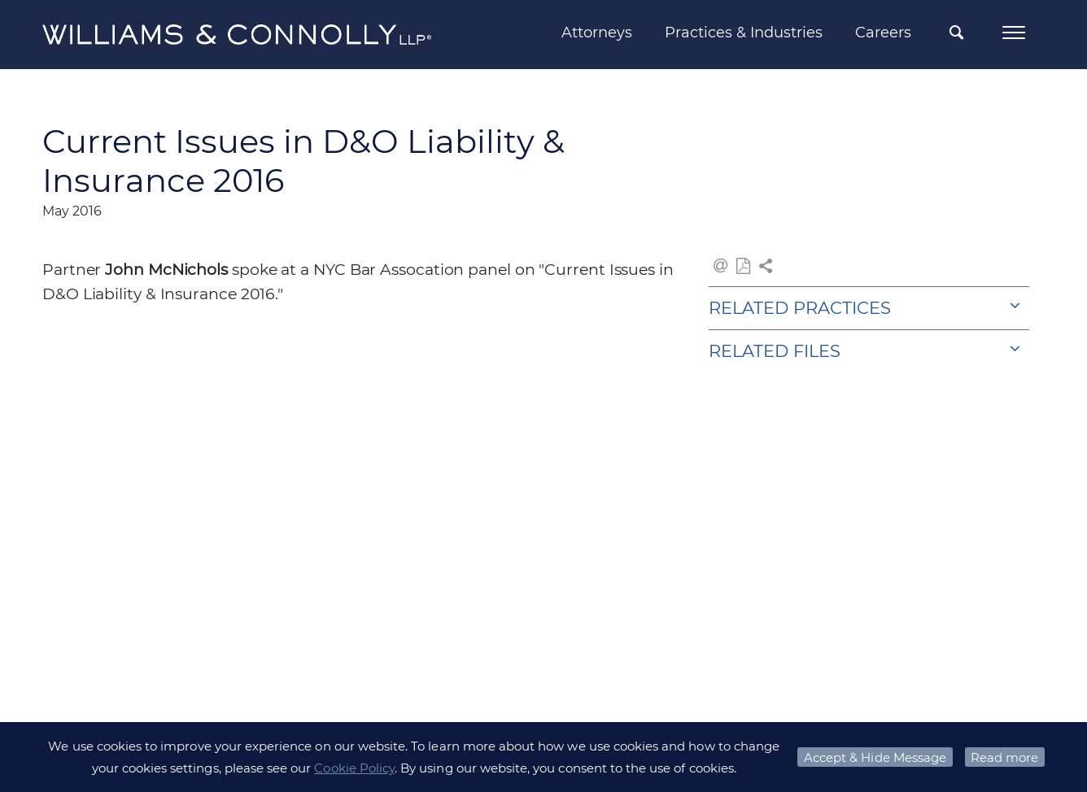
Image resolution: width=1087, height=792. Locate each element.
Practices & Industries (744, 32)
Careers (883, 32)
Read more (1004, 757)
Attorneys (596, 32)
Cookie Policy (354, 768)
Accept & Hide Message (875, 757)
